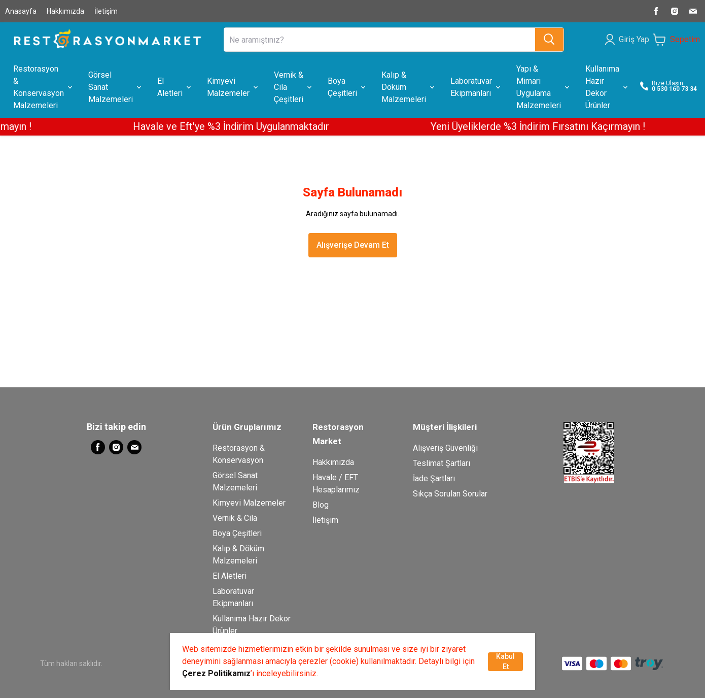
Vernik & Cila (235, 518)
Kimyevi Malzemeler (249, 503)
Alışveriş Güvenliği (445, 448)
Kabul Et (505, 661)
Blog (320, 505)
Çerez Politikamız (216, 673)
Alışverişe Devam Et (352, 245)
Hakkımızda (65, 11)
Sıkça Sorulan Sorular (450, 493)
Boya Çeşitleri (237, 533)
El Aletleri (229, 576)
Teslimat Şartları (441, 463)
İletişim (106, 11)
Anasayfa (21, 11)
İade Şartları (434, 478)
